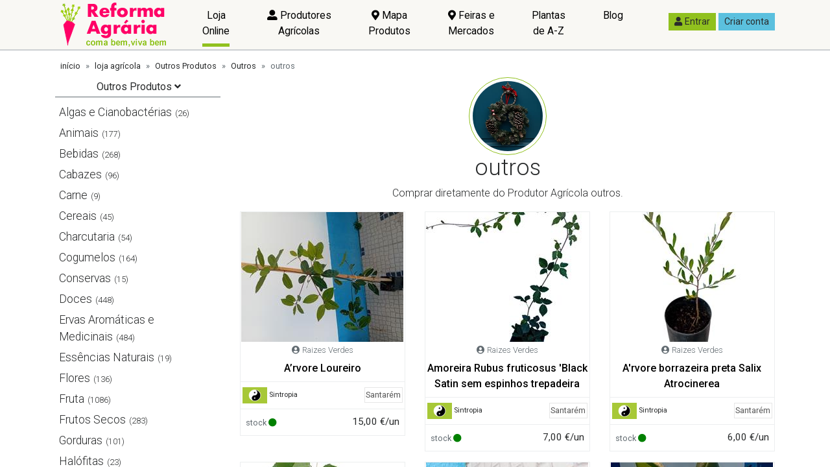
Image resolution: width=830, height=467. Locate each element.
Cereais (78, 216)
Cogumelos (87, 257)
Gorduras (80, 440)
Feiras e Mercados (471, 23)
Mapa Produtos (389, 23)
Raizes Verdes (327, 350)
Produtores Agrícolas (299, 23)
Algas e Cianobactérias (115, 112)
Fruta (71, 398)
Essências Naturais (106, 357)
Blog (613, 15)
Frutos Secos (92, 419)
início (70, 66)
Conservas (85, 278)
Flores (74, 378)
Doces (75, 299)
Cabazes (80, 174)
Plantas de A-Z (548, 23)
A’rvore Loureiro (322, 368)
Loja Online (216, 23)
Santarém (383, 395)
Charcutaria (87, 236)
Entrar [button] (692, 21)
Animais (79, 132)
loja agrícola (118, 66)
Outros (243, 66)
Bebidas (79, 153)
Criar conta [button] (746, 21)
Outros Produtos (186, 66)
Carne (73, 195)
